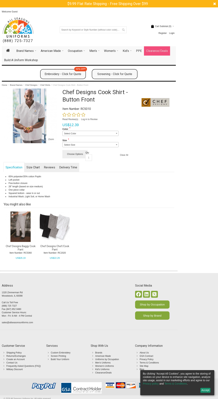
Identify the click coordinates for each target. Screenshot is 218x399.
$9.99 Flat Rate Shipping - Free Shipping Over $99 (107, 3)
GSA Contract (146, 356)
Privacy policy (151, 383)
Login (172, 33)
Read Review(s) (70, 119)
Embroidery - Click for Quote (65, 72)
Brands (98, 352)
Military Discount (14, 369)
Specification (14, 167)
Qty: (87, 152)
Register (162, 33)
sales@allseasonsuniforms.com (17, 322)
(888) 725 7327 (9, 306)
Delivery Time (68, 167)
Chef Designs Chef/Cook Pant (54, 248)
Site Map (144, 366)
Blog (142, 369)
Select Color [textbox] (70, 133)
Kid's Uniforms (102, 369)
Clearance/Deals (103, 372)
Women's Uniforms (104, 366)
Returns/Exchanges (16, 356)
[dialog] (177, 382)
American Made (103, 356)
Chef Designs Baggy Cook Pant (21, 248)
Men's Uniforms (103, 362)
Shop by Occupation (152, 304)
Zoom (51, 139)
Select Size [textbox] (69, 145)
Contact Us (11, 362)
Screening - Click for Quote (114, 74)
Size (64, 140)
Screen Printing (58, 356)
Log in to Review (89, 119)
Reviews (49, 167)
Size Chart (33, 167)
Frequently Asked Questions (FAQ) (23, 366)
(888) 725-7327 (18, 41)
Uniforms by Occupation (107, 359)
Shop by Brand (152, 315)
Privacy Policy (147, 359)
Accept (205, 390)
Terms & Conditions (149, 362)
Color (65, 129)
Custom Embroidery (61, 352)
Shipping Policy (14, 352)
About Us (144, 352)
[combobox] (90, 133)
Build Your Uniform (60, 359)
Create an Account (15, 359)
